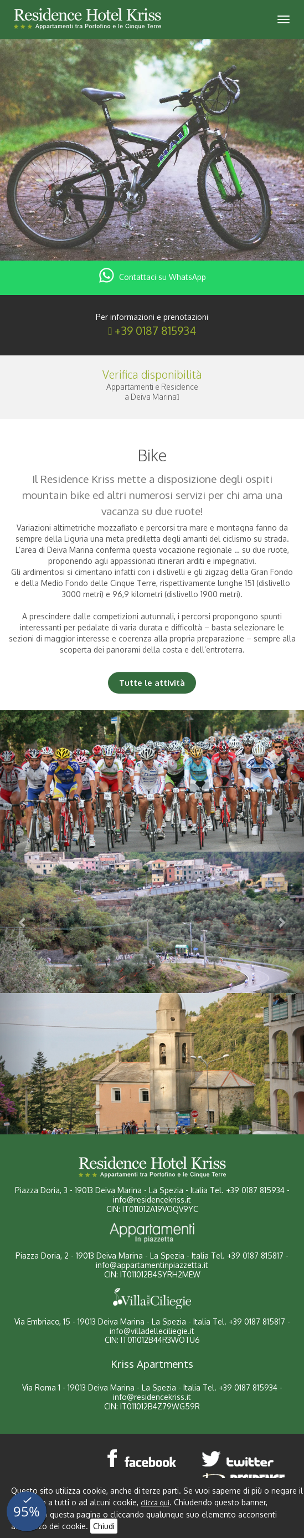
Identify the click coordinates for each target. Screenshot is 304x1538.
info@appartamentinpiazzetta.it (152, 1265)
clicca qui (155, 1503)
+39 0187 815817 (255, 1255)
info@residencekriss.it (152, 1199)
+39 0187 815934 (155, 330)
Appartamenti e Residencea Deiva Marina (152, 391)
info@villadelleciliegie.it (152, 1331)
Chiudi (104, 1526)
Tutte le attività (152, 683)
